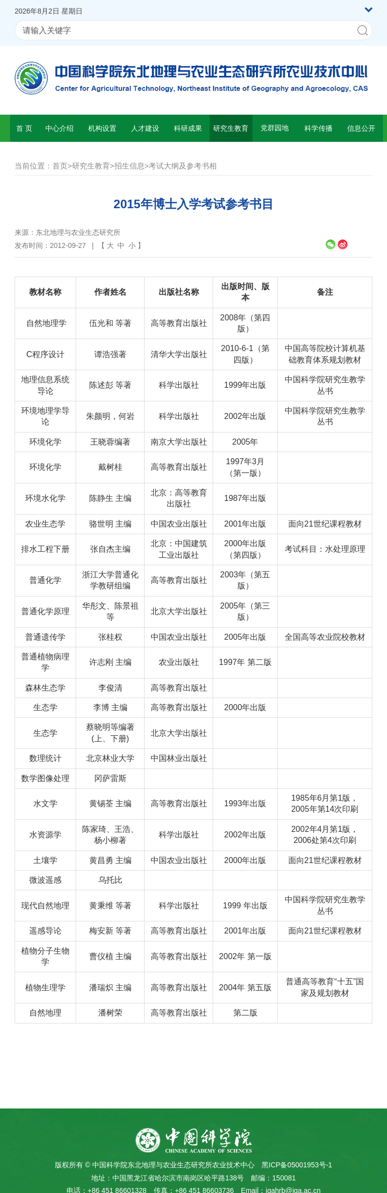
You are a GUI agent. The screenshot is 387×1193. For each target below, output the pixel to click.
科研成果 (188, 128)
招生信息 (129, 165)
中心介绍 (59, 128)
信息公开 (361, 128)
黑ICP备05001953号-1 (297, 1165)
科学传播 (318, 128)
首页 (60, 165)
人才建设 (145, 128)
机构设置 (102, 128)
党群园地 (275, 128)
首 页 (24, 128)
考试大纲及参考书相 (183, 165)
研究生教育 (230, 128)
